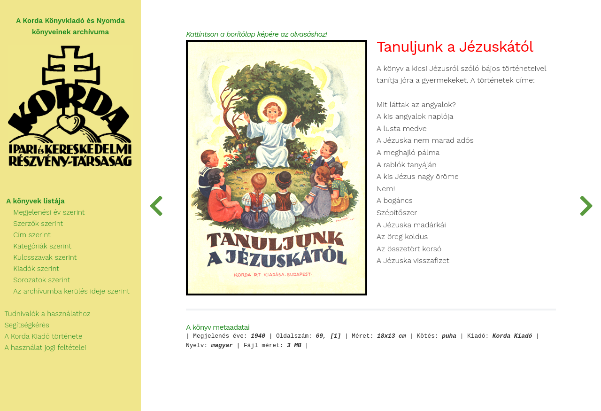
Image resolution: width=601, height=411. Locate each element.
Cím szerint (25, 235)
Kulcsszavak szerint (38, 257)
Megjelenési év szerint (42, 212)
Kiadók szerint (29, 268)
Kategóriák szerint (35, 246)
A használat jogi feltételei (43, 347)
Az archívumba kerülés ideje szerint (65, 291)
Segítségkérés (24, 325)
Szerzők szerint (31, 223)
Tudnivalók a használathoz (45, 314)
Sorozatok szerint (35, 280)
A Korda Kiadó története (41, 336)
